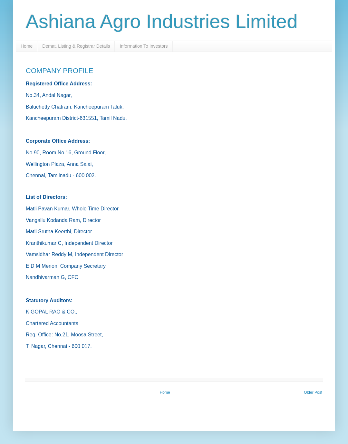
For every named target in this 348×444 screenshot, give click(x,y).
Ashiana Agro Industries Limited (162, 21)
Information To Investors (144, 46)
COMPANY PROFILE (59, 71)
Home (27, 46)
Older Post (313, 392)
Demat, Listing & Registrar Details (76, 46)
